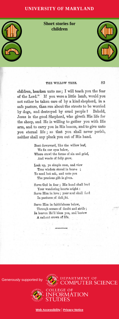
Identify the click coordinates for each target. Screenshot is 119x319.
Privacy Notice (73, 309)
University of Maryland (59, 8)
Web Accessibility (48, 309)
